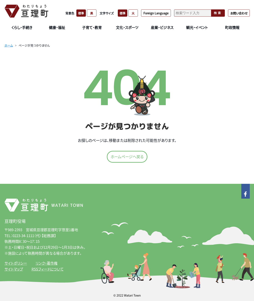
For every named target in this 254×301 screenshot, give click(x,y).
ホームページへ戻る (127, 156)
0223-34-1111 (23, 235)
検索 (218, 13)
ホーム (8, 45)
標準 (81, 13)
